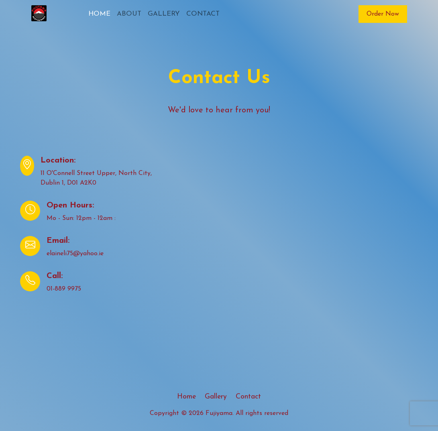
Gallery (216, 396)
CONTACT (203, 13)
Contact (248, 396)
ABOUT (129, 13)
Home (186, 396)
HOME (99, 13)
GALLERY (164, 13)
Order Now (383, 14)
